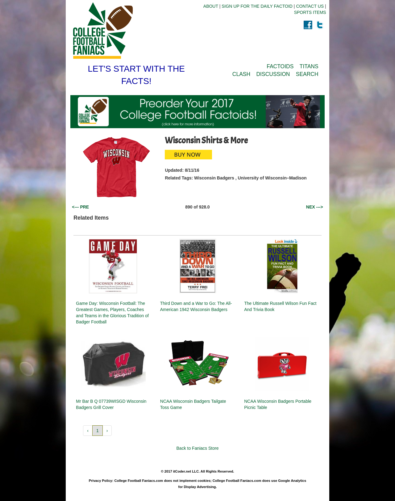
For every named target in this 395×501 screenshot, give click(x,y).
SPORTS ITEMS (310, 12)
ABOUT (210, 6)
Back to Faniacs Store (198, 448)
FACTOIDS (280, 66)
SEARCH (307, 74)
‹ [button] (88, 430)
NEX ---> (314, 206)
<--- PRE (80, 206)
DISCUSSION (273, 74)
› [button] (107, 430)
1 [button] (97, 430)
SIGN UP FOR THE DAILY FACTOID (257, 6)
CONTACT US (310, 6)
